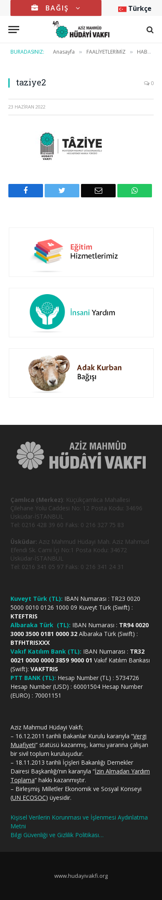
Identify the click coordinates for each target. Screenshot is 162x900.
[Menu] (13, 29)
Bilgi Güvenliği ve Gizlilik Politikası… (57, 835)
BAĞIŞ (56, 8)
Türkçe (135, 8)
